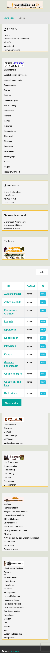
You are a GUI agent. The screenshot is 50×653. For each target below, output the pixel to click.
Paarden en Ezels (11, 600)
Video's (7, 42)
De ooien (8, 477)
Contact (7, 35)
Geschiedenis (10, 424)
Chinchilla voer (10, 523)
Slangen (7, 619)
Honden (7, 115)
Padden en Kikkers (12, 604)
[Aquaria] (5, 574)
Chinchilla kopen (11, 519)
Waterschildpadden (13, 634)
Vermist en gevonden (13, 80)
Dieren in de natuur (12, 192)
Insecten (8, 589)
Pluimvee (8, 141)
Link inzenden (10, 69)
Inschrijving (9, 545)
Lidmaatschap (10, 435)
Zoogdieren (9, 637)
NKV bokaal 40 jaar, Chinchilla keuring (21, 538)
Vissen (7, 161)
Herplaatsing (10, 105)
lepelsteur (10, 329)
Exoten (7, 90)
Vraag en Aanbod (12, 171)
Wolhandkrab (10, 577)
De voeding (9, 473)
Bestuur (7, 432)
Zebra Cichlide (12, 301)
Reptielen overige (12, 611)
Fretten (7, 95)
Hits (42, 285)
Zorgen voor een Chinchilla (16, 511)
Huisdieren (9, 195)
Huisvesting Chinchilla (14, 515)
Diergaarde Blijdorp (13, 225)
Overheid (8, 136)
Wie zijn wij (9, 46)
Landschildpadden (12, 596)
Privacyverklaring (12, 50)
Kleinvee (8, 125)
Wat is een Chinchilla (13, 526)
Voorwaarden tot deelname (16, 38)
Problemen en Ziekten (14, 607)
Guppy (8, 354)
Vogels (7, 166)
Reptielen (8, 146)
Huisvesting (9, 470)
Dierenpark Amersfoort (14, 222)
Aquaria (7, 572)
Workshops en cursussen (15, 74)
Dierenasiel (9, 202)
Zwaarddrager (12, 293)
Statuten (8, 428)
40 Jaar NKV (10, 541)
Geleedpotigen (11, 100)
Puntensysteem (11, 508)
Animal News (10, 199)
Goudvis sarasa (13, 373)
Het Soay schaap (11, 462)
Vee (5, 622)
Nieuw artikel (11, 403)
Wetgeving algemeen (13, 443)
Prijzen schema (11, 549)
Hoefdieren (9, 110)
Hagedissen (9, 581)
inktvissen (10, 345)
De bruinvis (10, 393)
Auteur (31, 285)
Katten (7, 120)
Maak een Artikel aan (13, 568)
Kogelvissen (11, 337)
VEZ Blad (8, 439)
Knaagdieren (10, 131)
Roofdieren (9, 151)
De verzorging (10, 466)
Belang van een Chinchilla (15, 530)
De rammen (9, 481)
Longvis (8, 321)
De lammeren (10, 485)
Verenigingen (10, 156)
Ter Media (14, 651)
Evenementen (10, 85)
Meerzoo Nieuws (12, 229)
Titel (7, 285)
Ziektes (7, 534)
